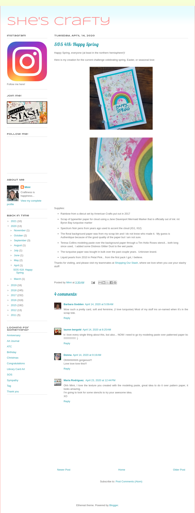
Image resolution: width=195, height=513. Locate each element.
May (17, 260)
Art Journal (13, 341)
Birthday (11, 352)
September (20, 240)
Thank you (13, 391)
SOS (9, 374)
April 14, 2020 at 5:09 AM (99, 304)
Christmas (13, 357)
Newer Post (63, 469)
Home (121, 469)
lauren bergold (72, 329)
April (17, 265)
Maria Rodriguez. (74, 380)
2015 (14, 305)
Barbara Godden (74, 304)
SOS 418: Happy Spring (22, 271)
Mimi (28, 187)
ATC (9, 346)
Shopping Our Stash (126, 262)
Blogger (113, 505)
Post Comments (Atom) (129, 481)
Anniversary (13, 335)
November (20, 230)
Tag (9, 385)
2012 (14, 310)
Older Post (179, 469)
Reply (67, 318)
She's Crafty (59, 21)
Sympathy (12, 380)
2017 (14, 295)
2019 (14, 285)
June (17, 255)
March (18, 278)
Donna (68, 354)
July (16, 250)
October (19, 235)
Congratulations (16, 363)
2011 (14, 315)
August (18, 245)
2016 (14, 300)
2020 (14, 226)
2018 (14, 290)
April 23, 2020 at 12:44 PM (100, 380)
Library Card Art (16, 369)
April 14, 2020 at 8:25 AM (97, 329)
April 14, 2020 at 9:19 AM (87, 354)
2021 (14, 221)
